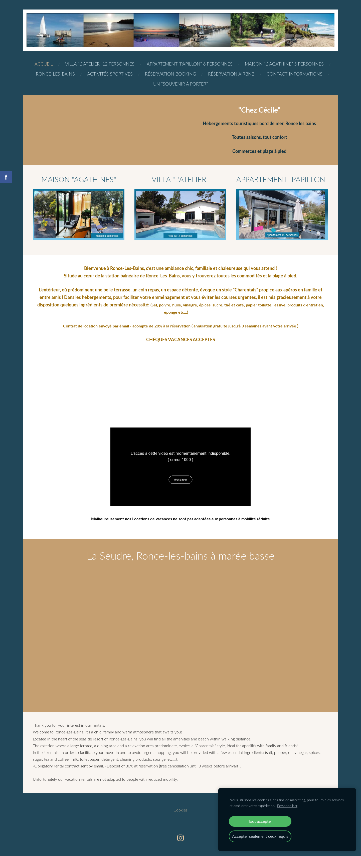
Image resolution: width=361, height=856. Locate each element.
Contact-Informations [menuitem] (294, 74)
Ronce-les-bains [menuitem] (55, 74)
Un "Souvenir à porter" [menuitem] (180, 84)
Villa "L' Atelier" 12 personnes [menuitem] (99, 64)
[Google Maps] (180, 381)
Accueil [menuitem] (44, 64)
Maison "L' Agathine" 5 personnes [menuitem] (284, 64)
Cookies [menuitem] (180, 810)
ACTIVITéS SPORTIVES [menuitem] (110, 74)
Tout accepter (260, 821)
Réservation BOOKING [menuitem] (170, 74)
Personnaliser (287, 805)
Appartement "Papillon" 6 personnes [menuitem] (190, 64)
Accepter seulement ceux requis (260, 836)
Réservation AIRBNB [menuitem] (231, 74)
